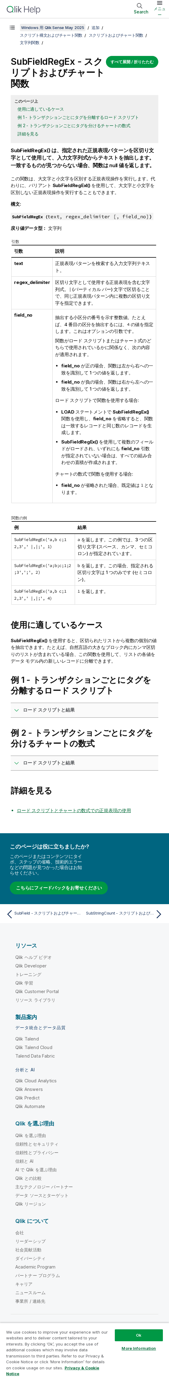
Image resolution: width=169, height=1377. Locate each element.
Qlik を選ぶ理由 (30, 1135)
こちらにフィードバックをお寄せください (59, 888)
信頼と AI (24, 1161)
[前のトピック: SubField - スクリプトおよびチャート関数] (44, 914)
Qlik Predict (27, 1097)
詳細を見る (28, 133)
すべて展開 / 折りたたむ (132, 61)
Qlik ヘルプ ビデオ (33, 957)
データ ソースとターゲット (42, 1195)
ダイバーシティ (30, 1258)
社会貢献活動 (28, 1249)
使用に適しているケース (40, 109)
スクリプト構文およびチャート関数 (51, 35)
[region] (84, 1350)
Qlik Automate (30, 1106)
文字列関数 (29, 42)
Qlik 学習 (24, 982)
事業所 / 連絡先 (30, 1301)
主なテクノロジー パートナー (44, 1186)
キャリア (24, 1284)
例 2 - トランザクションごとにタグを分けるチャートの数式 (73, 125)
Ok (138, 1335)
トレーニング (28, 974)
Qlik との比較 (28, 1178)
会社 (19, 1232)
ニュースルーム (30, 1292)
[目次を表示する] (12, 27)
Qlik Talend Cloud (33, 1047)
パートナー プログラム (37, 1275)
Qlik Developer (31, 965)
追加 (96, 27)
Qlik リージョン (30, 1203)
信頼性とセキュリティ (37, 1144)
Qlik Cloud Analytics (36, 1080)
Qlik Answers (29, 1089)
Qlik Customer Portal (37, 991)
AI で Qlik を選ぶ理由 (36, 1169)
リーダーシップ (30, 1241)
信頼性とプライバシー (37, 1152)
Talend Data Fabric (35, 1056)
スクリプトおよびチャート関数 (116, 35)
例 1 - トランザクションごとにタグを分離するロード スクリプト (78, 117)
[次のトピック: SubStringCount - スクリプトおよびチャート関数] (125, 914)
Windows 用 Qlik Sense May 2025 (52, 27)
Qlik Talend (27, 1038)
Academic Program (35, 1266)
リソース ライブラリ (35, 1000)
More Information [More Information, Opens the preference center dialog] (139, 1348)
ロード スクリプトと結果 (49, 710)
